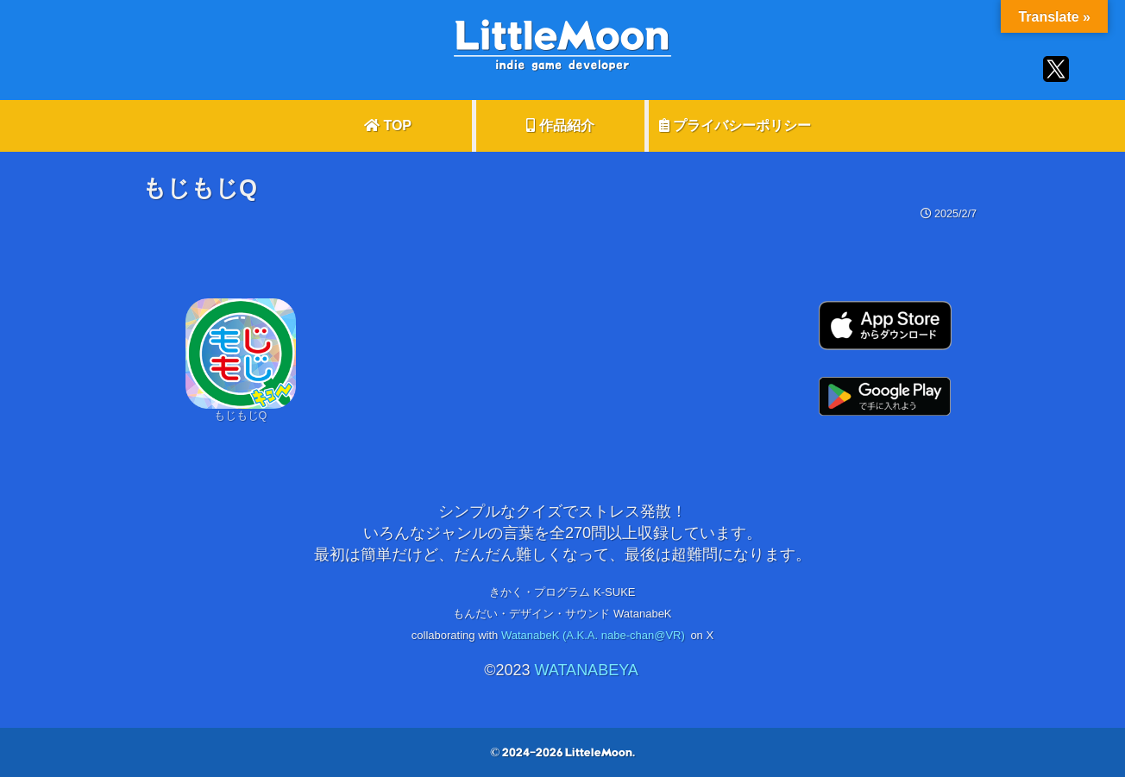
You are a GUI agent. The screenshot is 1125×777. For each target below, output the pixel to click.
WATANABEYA (586, 670)
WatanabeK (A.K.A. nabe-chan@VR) (593, 635)
